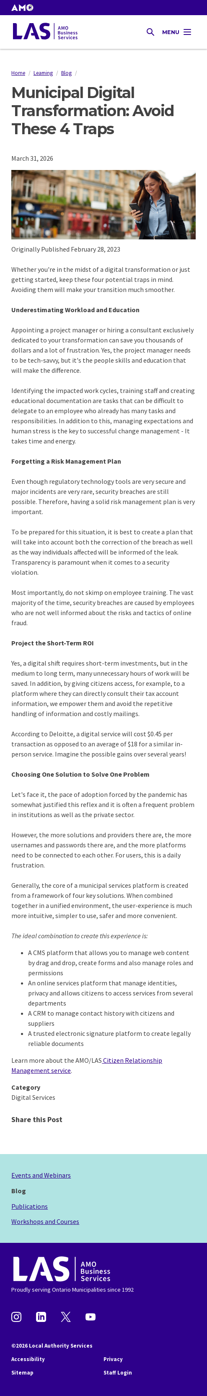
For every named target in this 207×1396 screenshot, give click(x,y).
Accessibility (28, 1359)
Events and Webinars (41, 1175)
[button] (22, 7)
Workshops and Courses (45, 1221)
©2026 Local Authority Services (52, 1345)
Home (18, 72)
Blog (66, 72)
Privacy (113, 1359)
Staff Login (118, 1372)
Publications (29, 1206)
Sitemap (22, 1372)
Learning (43, 72)
